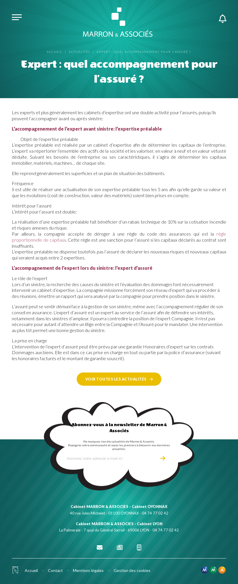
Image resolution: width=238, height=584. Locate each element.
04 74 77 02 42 (155, 513)
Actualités (79, 51)
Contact (55, 570)
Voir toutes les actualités (116, 379)
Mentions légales (88, 570)
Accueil (54, 51)
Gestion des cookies (132, 570)
